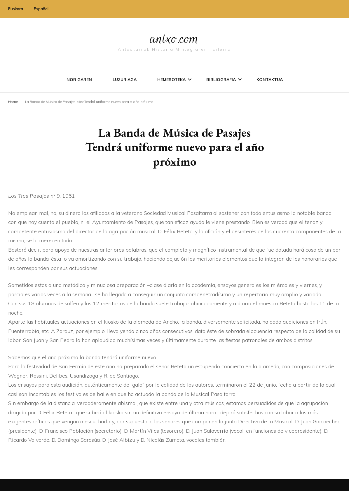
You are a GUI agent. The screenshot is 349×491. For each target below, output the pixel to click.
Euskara (15, 8)
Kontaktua (269, 79)
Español (41, 8)
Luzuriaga (125, 79)
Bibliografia (221, 79)
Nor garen (79, 79)
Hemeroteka (171, 79)
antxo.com (174, 38)
